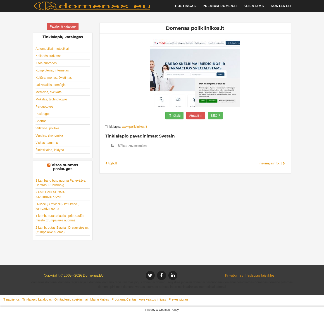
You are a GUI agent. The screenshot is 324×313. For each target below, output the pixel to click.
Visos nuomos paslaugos (65, 167)
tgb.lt (111, 163)
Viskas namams (47, 143)
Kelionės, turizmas (48, 56)
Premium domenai (220, 8)
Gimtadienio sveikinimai (71, 299)
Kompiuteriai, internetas (52, 70)
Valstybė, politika (47, 128)
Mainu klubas (99, 299)
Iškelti (174, 115)
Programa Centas (124, 299)
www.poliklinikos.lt (134, 126)
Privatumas (234, 275)
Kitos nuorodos (46, 63)
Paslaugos (43, 114)
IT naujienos (11, 299)
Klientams (254, 8)
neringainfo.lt (272, 163)
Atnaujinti (195, 115)
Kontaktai (281, 8)
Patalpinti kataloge (63, 26)
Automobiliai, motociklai (52, 48)
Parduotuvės (44, 106)
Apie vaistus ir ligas (152, 299)
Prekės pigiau (178, 299)
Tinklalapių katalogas (37, 299)
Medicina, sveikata (49, 92)
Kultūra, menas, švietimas (54, 77)
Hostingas (185, 8)
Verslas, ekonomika (49, 135)
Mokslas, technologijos (51, 99)
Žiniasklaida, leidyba (50, 150)
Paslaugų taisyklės (259, 275)
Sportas (41, 121)
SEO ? (215, 115)
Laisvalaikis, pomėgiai (51, 85)
